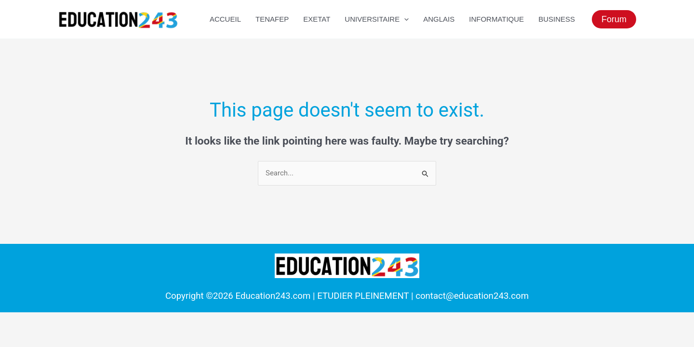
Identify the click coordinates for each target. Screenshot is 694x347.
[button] (614, 19)
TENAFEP (272, 19)
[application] (404, 19)
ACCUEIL (225, 19)
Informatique (496, 19)
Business (556, 19)
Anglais (438, 19)
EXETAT (316, 19)
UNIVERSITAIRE (377, 19)
